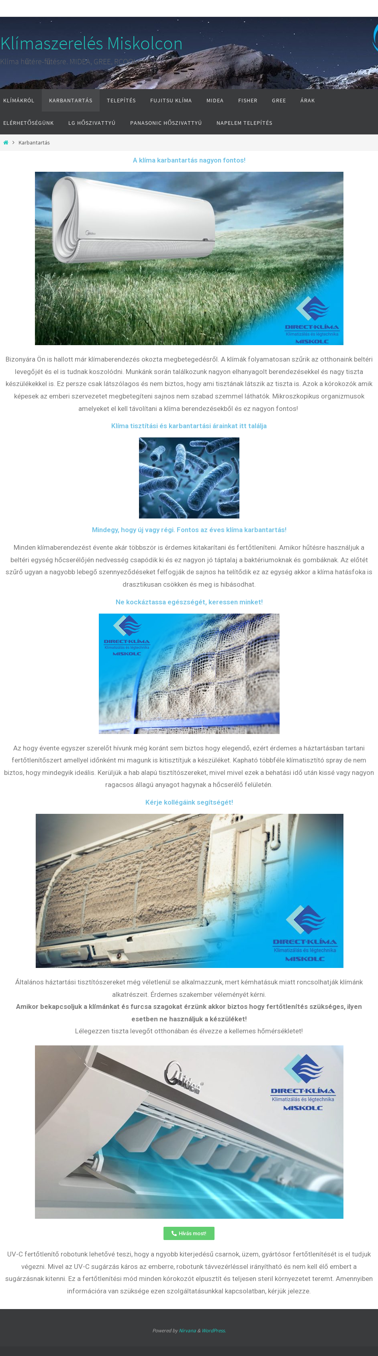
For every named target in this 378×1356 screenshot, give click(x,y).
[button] (189, 1233)
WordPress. (214, 1330)
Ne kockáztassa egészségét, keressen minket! (189, 602)
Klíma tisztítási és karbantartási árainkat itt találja (189, 426)
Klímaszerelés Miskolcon (91, 43)
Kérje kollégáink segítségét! (189, 802)
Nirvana (187, 1330)
